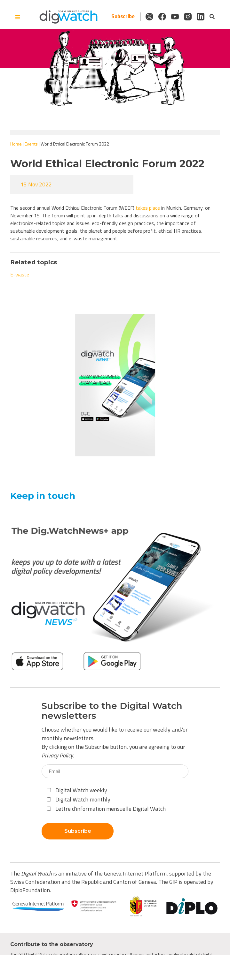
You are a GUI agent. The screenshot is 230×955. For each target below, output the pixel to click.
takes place (148, 208)
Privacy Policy (57, 755)
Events (31, 143)
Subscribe (123, 16)
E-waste (19, 274)
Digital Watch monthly (78, 799)
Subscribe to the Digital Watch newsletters (112, 711)
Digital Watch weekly (77, 790)
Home (16, 143)
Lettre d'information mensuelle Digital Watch (106, 808)
